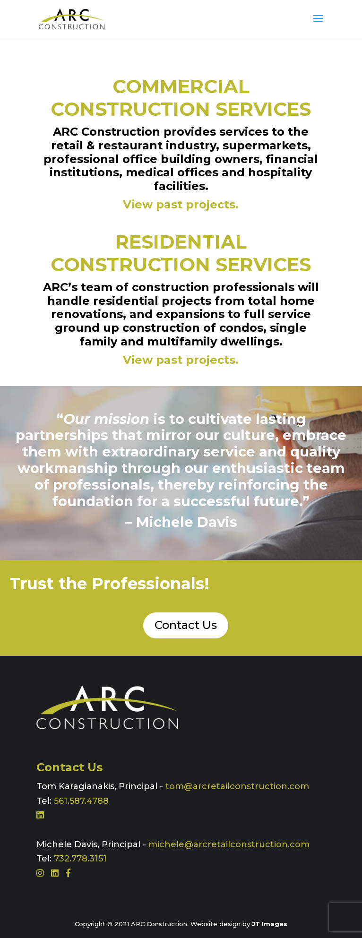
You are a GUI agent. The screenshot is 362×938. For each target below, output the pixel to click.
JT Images (269, 924)
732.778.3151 (80, 858)
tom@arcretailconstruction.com (237, 786)
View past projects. (181, 204)
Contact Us (186, 625)
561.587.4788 (81, 801)
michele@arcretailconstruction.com (229, 844)
